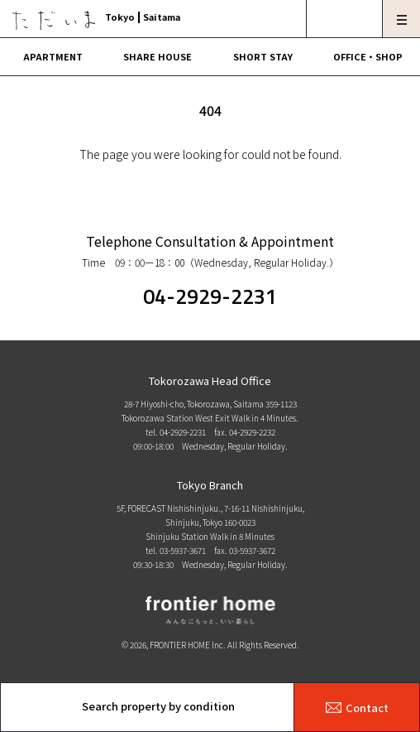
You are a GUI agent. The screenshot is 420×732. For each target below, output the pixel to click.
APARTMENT (53, 56)
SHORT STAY (263, 56)
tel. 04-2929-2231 (176, 432)
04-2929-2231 (210, 296)
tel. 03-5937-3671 (176, 550)
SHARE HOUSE (157, 56)
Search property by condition (158, 706)
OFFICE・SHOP (368, 56)
